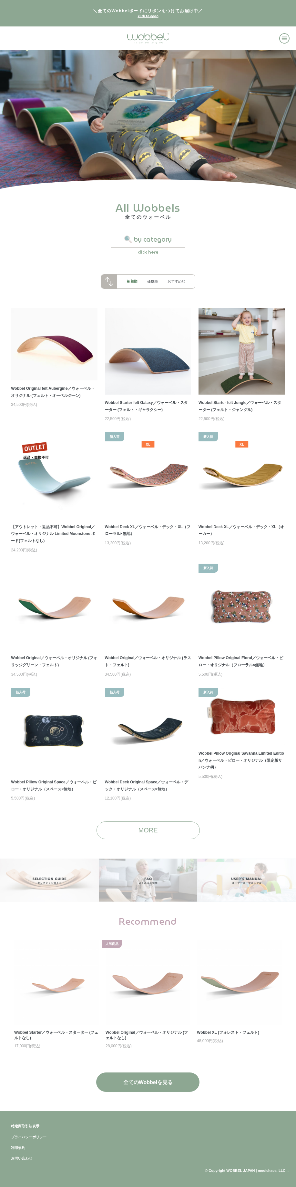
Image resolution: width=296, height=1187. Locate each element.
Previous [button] (23, 1056)
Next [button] (273, 1056)
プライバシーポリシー (28, 1137)
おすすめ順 (176, 281)
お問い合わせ (21, 1158)
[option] (148, 995)
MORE (148, 830)
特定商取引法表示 (25, 1126)
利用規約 (18, 1148)
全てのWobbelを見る (148, 1082)
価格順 (152, 281)
